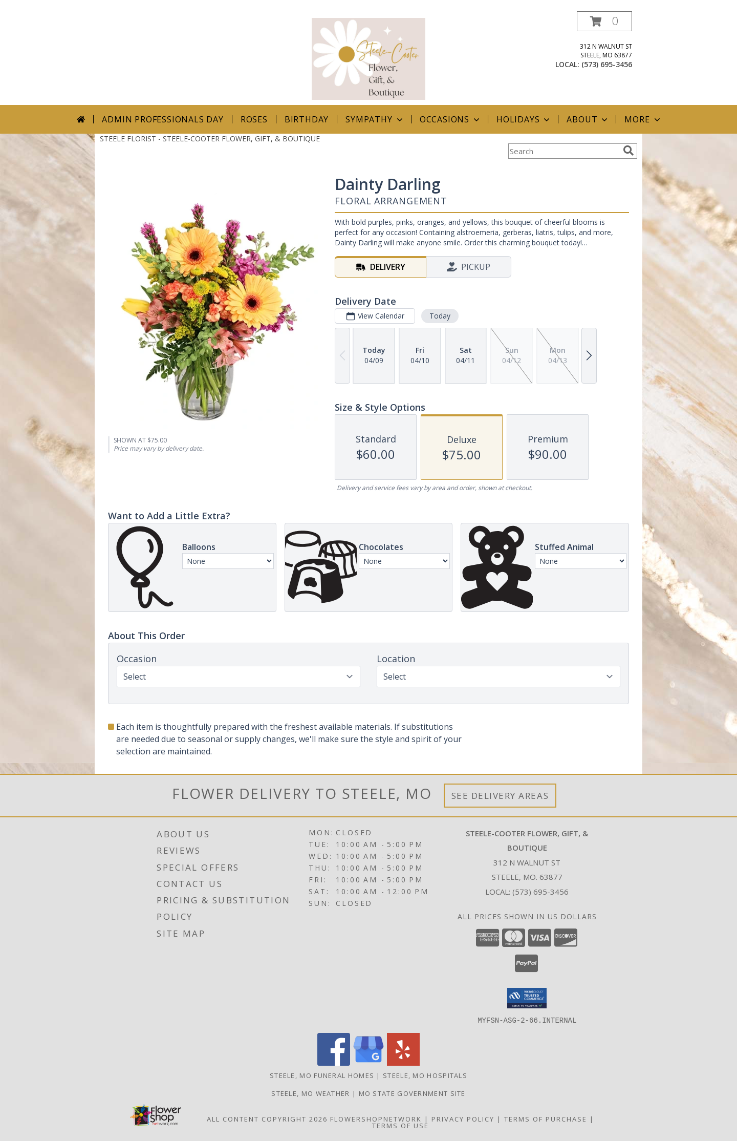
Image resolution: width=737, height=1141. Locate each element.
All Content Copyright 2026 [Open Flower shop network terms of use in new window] (267, 1118)
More (643, 119)
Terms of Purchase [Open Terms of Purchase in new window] (545, 1118)
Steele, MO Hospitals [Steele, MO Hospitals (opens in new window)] (425, 1075)
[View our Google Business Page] (368, 1062)
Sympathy (374, 119)
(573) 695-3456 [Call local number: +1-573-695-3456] (606, 64)
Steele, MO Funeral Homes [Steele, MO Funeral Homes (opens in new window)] (322, 1075)
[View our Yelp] (403, 1062)
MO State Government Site (412, 1092)
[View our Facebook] (333, 1062)
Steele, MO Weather (310, 1092)
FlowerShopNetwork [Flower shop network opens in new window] (376, 1118)
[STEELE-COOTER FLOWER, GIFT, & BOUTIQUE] (368, 58)
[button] (604, 21)
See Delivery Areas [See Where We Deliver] (500, 795)
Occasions (451, 119)
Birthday (307, 119)
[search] (628, 150)
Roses (254, 119)
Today (439, 316)
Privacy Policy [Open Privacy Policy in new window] (462, 1118)
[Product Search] (563, 151)
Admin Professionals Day (162, 119)
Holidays (524, 119)
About (588, 119)
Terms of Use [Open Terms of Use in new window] (400, 1125)
